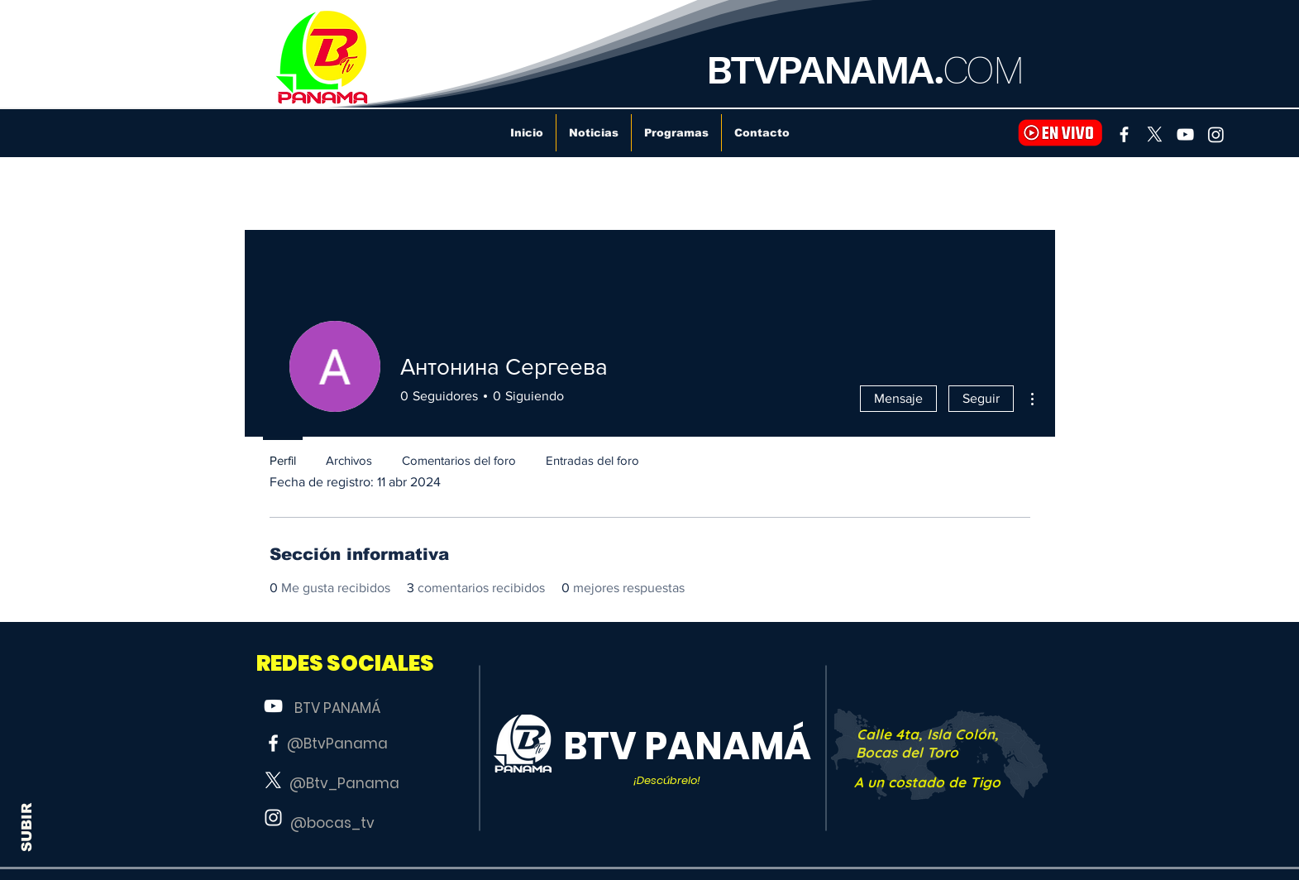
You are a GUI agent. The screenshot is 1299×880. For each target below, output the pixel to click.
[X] (1154, 134)
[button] (345, 664)
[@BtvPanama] (337, 744)
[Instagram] (1216, 134)
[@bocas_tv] (332, 823)
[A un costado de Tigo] (927, 782)
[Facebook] (1124, 134)
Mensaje (898, 398)
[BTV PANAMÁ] (337, 708)
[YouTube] (1185, 134)
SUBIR (27, 827)
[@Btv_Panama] (345, 784)
